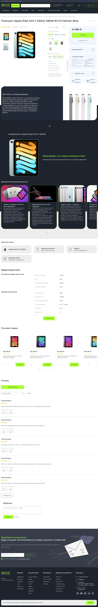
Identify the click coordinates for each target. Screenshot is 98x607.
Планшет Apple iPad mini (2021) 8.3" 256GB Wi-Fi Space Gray (39, 356)
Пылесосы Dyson (60, 586)
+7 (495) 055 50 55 (57, 5)
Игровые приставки (54, 10)
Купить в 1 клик (83, 40)
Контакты (20, 1)
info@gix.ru (81, 579)
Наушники (41, 10)
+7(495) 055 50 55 (83, 577)
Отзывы (6, 1)
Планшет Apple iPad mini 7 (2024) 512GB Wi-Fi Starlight (12, 356)
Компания (47, 573)
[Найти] (48, 5)
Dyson (65, 10)
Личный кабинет (32, 577)
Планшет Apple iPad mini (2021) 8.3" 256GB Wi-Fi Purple (66, 356)
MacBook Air (59, 591)
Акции (30, 593)
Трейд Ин (31, 591)
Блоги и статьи (47, 579)
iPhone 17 (58, 577)
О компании (46, 577)
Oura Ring (74, 10)
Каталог (20, 573)
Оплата (15, 1)
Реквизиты (46, 581)
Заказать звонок (56, 6)
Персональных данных (23, 559)
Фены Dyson (59, 581)
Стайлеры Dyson (60, 584)
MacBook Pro (59, 588)
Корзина (91, 5)
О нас (2, 1)
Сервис (30, 586)
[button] (47, 232)
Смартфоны (5, 10)
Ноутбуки (15, 10)
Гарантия (30, 588)
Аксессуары (20, 588)
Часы (33, 10)
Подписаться (30, 555)
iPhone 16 (58, 579)
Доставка (11, 1)
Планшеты (25, 10)
